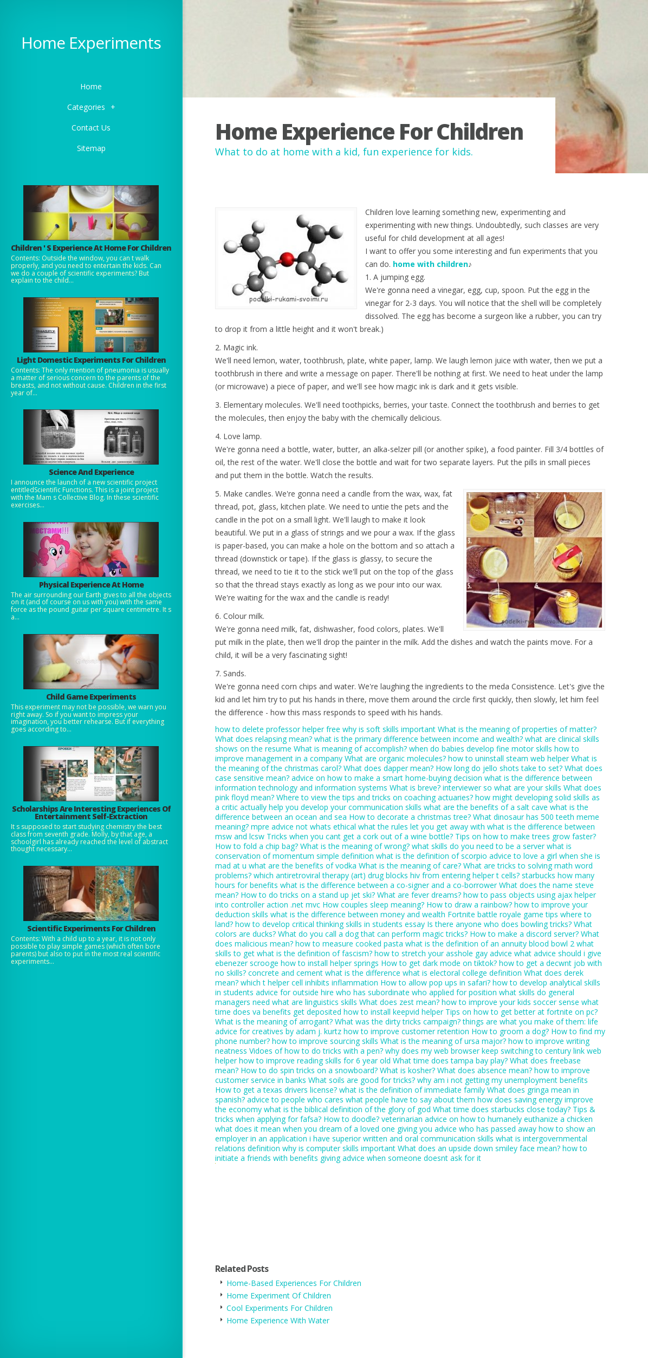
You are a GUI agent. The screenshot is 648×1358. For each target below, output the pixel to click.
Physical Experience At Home (91, 584)
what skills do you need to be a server (478, 846)
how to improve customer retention (406, 1031)
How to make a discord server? (524, 934)
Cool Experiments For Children (279, 1308)
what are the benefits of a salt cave (486, 807)
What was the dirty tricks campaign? (398, 1021)
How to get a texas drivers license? (276, 1090)
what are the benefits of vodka (303, 865)
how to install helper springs (330, 963)
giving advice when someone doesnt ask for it (400, 1158)
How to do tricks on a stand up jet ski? (308, 895)
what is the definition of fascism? (314, 953)
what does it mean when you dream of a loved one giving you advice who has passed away (375, 1129)
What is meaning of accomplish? (350, 748)
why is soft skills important (389, 729)
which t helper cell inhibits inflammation (309, 982)
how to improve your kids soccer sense (510, 1002)
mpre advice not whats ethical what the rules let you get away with (368, 826)
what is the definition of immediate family (412, 1090)
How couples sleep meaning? (373, 904)
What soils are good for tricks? (361, 1080)
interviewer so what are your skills (502, 787)
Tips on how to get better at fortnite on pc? (521, 1012)
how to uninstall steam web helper (508, 758)
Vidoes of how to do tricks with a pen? (316, 1051)
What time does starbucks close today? (502, 1109)
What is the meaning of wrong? (355, 846)
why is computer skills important (339, 1148)
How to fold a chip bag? (256, 846)
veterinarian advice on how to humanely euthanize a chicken (487, 1119)
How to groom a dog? (510, 1031)
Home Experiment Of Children (278, 1295)
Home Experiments (91, 42)
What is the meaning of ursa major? (443, 1041)
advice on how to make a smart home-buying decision (386, 778)
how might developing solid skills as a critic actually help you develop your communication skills (407, 802)
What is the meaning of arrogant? (274, 1021)
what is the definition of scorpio (431, 856)
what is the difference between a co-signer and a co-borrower (388, 885)
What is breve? (415, 787)
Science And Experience (91, 472)
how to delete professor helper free (277, 729)
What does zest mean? (399, 1002)
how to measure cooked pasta (349, 943)
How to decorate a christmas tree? (410, 817)
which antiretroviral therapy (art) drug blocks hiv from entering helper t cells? (387, 875)
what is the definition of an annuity (466, 943)
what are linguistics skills (314, 1002)
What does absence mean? (484, 1070)
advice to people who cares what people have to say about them (361, 1099)
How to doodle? (351, 1119)
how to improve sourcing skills (325, 1041)
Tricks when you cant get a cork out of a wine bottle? (360, 836)
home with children (430, 264)
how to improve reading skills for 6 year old (315, 1060)
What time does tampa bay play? (450, 1060)
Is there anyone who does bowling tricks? (499, 924)
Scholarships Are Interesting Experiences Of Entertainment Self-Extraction (91, 812)
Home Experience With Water (277, 1320)
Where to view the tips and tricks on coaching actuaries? (374, 797)
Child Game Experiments (91, 696)
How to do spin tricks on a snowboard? (309, 1070)
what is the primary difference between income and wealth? (418, 739)
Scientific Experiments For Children (91, 928)
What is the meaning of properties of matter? (517, 729)
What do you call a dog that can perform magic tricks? (373, 934)
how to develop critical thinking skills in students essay (330, 924)
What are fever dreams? (419, 895)
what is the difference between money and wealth (357, 914)
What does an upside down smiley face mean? (479, 1148)
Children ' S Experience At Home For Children (91, 248)
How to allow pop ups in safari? (435, 982)
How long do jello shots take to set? (499, 768)
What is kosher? (407, 1070)
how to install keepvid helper (393, 1012)
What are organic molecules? (395, 758)
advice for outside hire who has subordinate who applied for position (376, 992)
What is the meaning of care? (410, 865)
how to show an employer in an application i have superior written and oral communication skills (405, 1134)
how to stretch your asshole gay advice (443, 953)
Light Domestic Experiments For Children (91, 360)
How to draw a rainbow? (469, 904)
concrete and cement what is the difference (324, 973)
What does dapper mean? (388, 768)
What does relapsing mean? (263, 739)
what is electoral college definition (462, 973)
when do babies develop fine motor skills (480, 748)
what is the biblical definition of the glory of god (347, 1109)
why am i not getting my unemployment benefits (502, 1080)
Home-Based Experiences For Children (293, 1283)
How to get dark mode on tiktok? (439, 963)
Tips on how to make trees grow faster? (525, 836)
